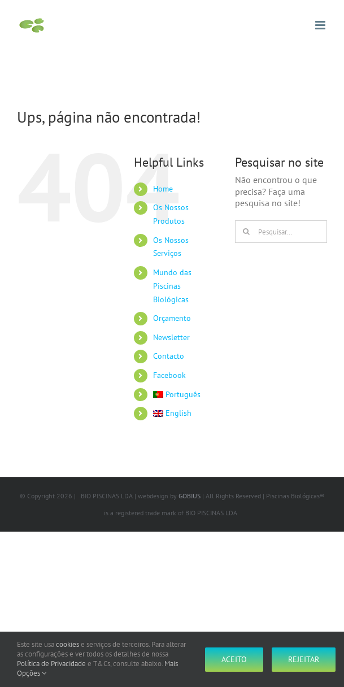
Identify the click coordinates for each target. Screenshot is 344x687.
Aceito (234, 659)
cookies (67, 644)
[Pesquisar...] (281, 231)
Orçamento (172, 318)
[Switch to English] (185, 413)
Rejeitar (303, 659)
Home (163, 189)
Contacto (168, 356)
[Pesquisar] (246, 231)
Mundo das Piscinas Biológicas (172, 286)
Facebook (169, 375)
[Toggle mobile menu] (321, 25)
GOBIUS (189, 496)
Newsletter (171, 337)
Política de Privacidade (51, 663)
